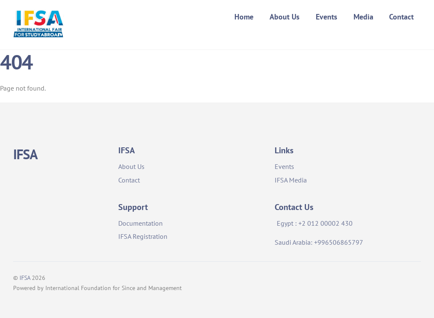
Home (243, 17)
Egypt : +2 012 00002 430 (315, 223)
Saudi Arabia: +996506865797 (319, 242)
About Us (285, 17)
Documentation (140, 223)
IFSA (24, 278)
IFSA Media (291, 180)
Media (363, 17)
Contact (401, 17)
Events (326, 17)
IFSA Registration (142, 236)
